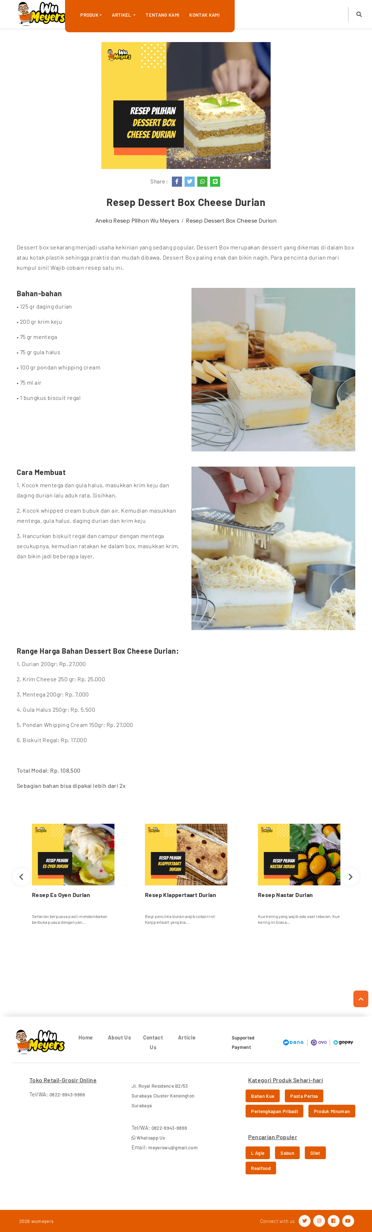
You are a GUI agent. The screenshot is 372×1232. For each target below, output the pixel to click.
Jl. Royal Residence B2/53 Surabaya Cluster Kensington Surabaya (163, 1095)
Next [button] (351, 877)
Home (85, 1037)
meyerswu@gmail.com (173, 1147)
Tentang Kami (162, 15)
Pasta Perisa (304, 1096)
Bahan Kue (262, 1096)
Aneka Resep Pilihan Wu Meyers (137, 220)
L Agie (257, 1153)
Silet (315, 1153)
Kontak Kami (204, 15)
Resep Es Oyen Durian (61, 894)
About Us (119, 1037)
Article (187, 1037)
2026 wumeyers (36, 1221)
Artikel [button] (122, 15)
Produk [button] (89, 15)
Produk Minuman (332, 1111)
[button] (359, 14)
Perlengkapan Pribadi (274, 1111)
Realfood (261, 1168)
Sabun (287, 1153)
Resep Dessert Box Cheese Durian (231, 220)
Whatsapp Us (148, 1138)
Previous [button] (21, 877)
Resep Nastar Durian (285, 894)
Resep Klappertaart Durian (180, 894)
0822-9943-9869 (67, 1094)
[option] (73, 877)
